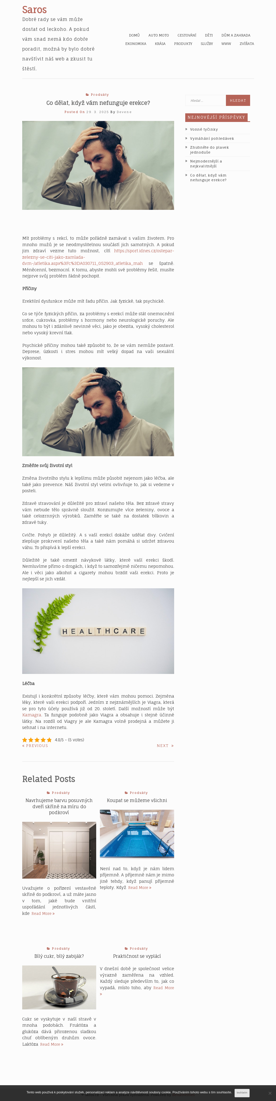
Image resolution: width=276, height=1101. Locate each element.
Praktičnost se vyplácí (137, 956)
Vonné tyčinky (204, 129)
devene (124, 112)
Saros (34, 9)
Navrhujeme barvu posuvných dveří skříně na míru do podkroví (59, 806)
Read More (43, 913)
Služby (207, 43)
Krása (160, 43)
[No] (269, 1093)
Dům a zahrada (235, 35)
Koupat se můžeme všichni (137, 800)
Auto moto (158, 35)
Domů (134, 35)
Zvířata (247, 43)
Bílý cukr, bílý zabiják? (59, 956)
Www (226, 43)
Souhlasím (242, 1093)
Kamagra (31, 714)
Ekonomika (135, 43)
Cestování (187, 35)
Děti (209, 35)
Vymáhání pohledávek (212, 138)
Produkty (183, 43)
